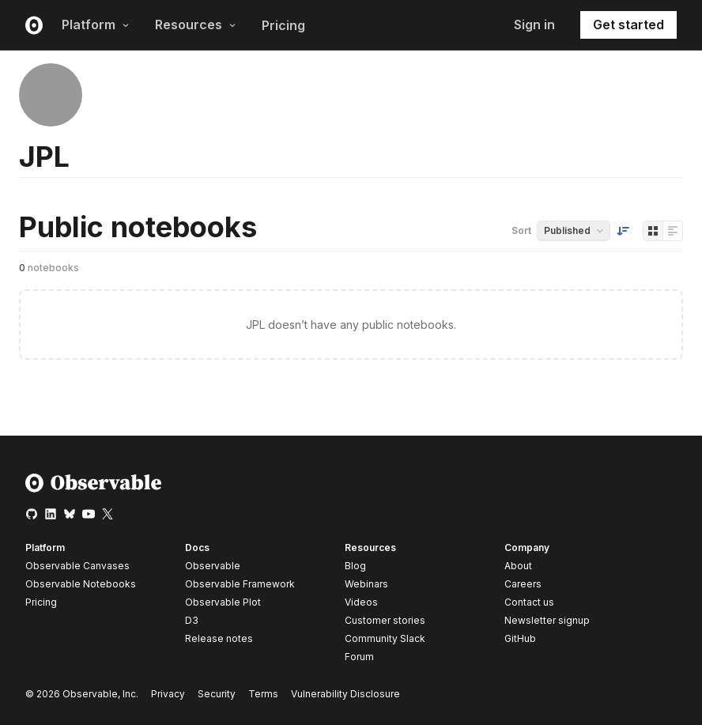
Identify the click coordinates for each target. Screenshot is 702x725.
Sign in (534, 24)
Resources (195, 24)
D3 (191, 620)
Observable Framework (240, 584)
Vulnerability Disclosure (345, 694)
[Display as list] (672, 230)
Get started (628, 24)
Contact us (529, 602)
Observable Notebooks (80, 584)
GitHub (520, 638)
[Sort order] (623, 230)
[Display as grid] (653, 230)
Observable (212, 566)
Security (217, 694)
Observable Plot (223, 602)
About (518, 566)
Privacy (168, 694)
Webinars (366, 584)
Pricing (283, 25)
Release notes (219, 638)
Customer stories (385, 620)
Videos (361, 602)
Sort (521, 230)
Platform (96, 24)
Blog (355, 566)
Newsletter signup (547, 620)
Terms (263, 694)
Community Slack (385, 638)
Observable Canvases (77, 566)
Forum (359, 657)
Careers (523, 584)
